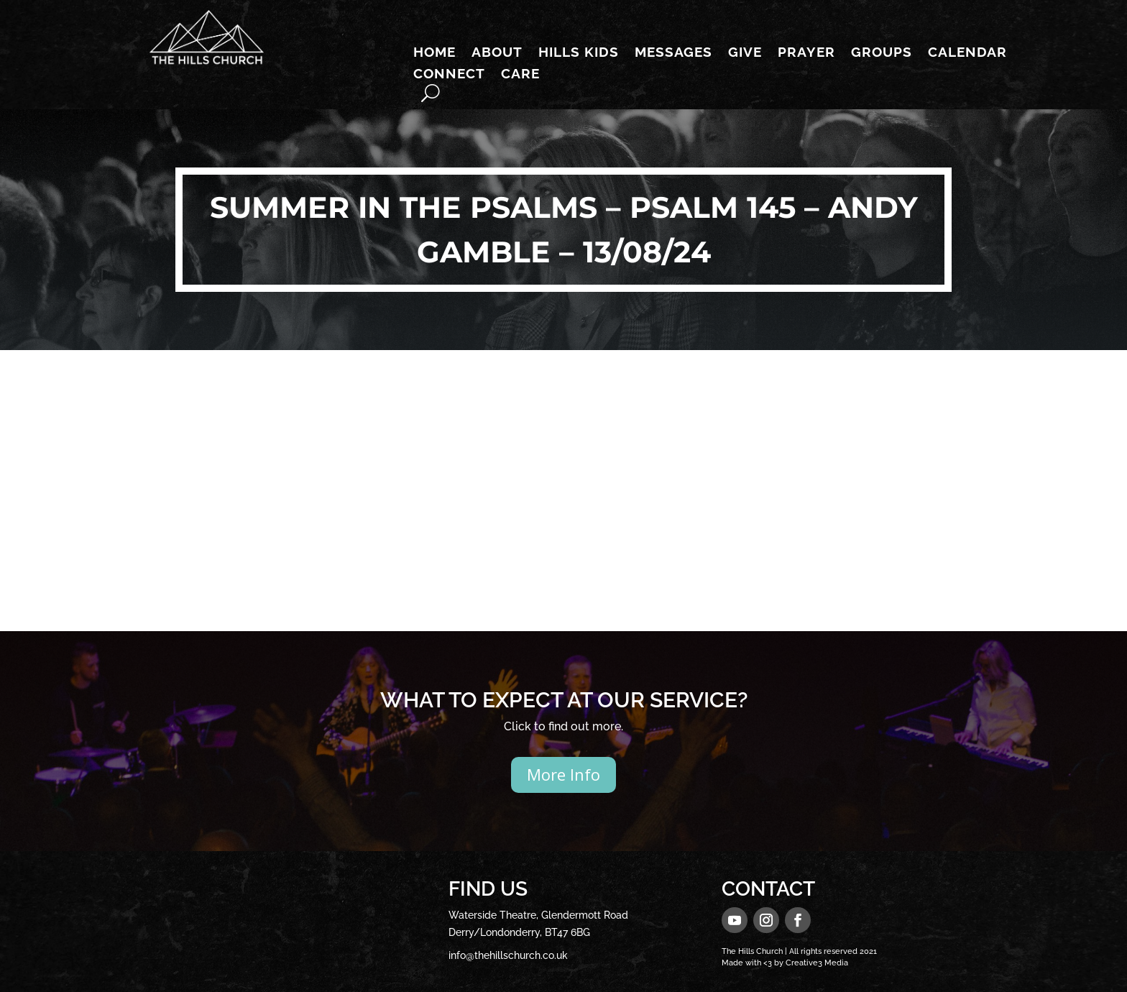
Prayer (806, 53)
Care (520, 74)
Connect (449, 74)
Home (434, 53)
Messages (673, 53)
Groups (881, 53)
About (497, 53)
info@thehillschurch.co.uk (508, 955)
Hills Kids (578, 53)
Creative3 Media (817, 963)
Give (745, 53)
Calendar (967, 53)
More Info (563, 774)
